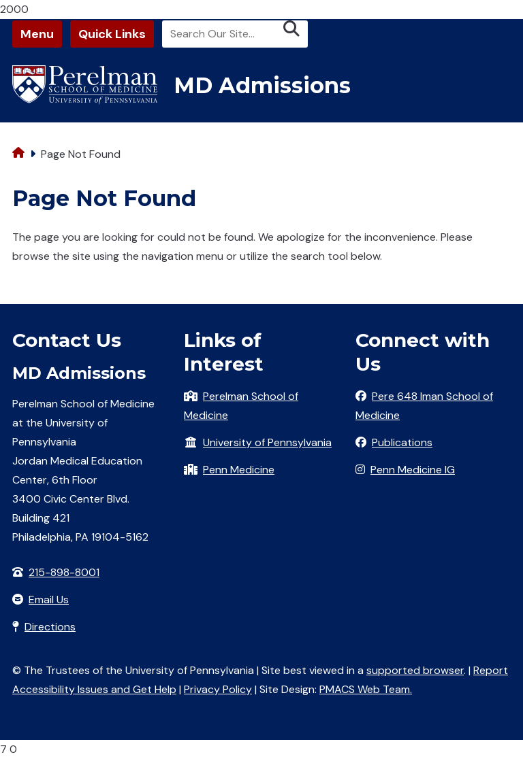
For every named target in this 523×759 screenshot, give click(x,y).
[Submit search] (291, 28)
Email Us (49, 599)
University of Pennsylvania (267, 442)
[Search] (235, 34)
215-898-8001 (64, 572)
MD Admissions (262, 85)
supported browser (415, 670)
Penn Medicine (238, 469)
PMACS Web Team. (365, 689)
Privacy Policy (218, 689)
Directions (50, 627)
